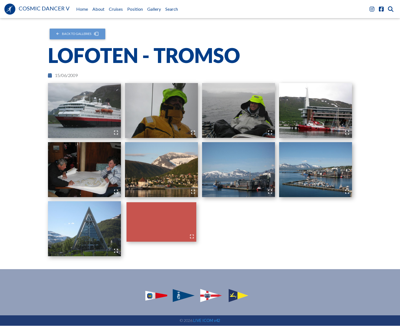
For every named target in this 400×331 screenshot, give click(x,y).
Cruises (116, 9)
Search (171, 9)
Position (135, 9)
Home (83, 8)
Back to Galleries (77, 34)
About (98, 9)
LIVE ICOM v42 (206, 320)
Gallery (154, 9)
